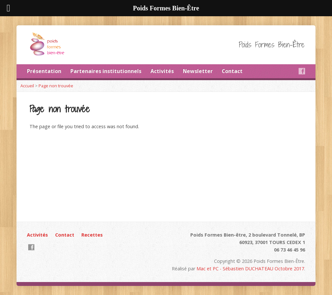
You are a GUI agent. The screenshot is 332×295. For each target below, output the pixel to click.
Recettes (92, 235)
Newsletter (198, 71)
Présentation (44, 71)
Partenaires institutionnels (105, 71)
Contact (232, 71)
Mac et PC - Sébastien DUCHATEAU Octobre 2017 (250, 268)
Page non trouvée (56, 86)
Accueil (27, 86)
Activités (162, 71)
